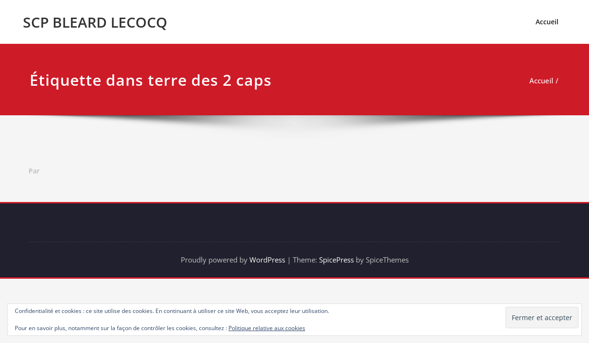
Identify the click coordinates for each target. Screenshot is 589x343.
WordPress (267, 259)
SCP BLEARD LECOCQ (95, 22)
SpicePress (336, 259)
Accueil (547, 21)
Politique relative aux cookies (266, 328)
